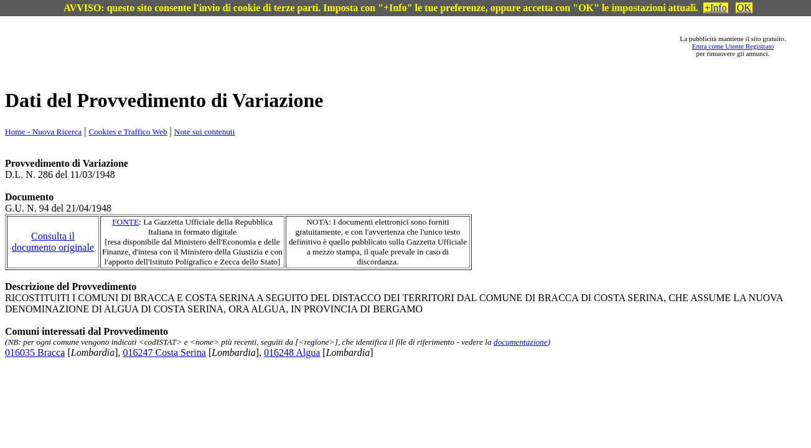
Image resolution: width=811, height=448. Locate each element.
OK (744, 7)
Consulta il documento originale (53, 242)
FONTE (125, 221)
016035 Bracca (35, 352)
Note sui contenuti (204, 131)
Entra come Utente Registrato (733, 46)
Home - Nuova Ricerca (43, 131)
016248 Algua (292, 352)
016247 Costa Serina (164, 352)
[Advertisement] (355, 46)
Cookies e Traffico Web (127, 131)
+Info (716, 7)
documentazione (521, 342)
